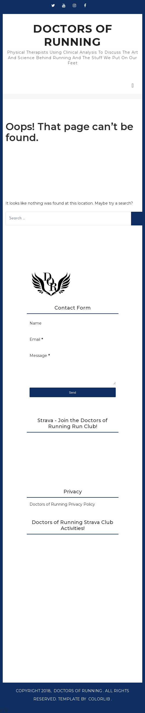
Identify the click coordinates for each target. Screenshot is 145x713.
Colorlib (99, 699)
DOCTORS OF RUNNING (72, 35)
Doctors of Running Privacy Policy (62, 504)
